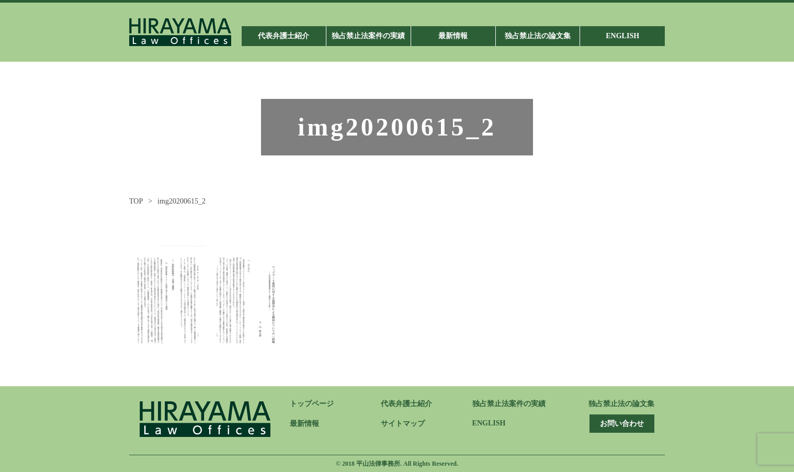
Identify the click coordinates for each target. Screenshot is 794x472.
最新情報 (304, 424)
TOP (136, 201)
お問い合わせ (622, 424)
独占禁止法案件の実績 (509, 404)
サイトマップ (403, 424)
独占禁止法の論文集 (621, 404)
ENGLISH (489, 423)
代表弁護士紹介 (406, 404)
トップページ (312, 404)
